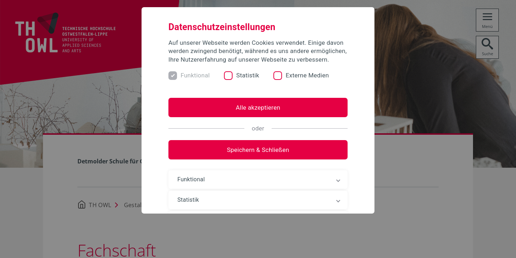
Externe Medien (307, 75)
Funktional (195, 75)
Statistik (247, 75)
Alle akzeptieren (258, 107)
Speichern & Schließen (258, 149)
